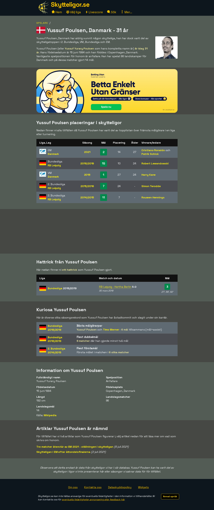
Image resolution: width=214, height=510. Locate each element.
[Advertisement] (107, 231)
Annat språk (170, 496)
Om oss (73, 487)
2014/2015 (87, 197)
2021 (87, 152)
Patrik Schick (150, 154)
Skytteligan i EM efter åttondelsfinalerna (63, 452)
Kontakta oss (93, 487)
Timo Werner (111, 329)
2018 (87, 174)
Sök (112, 12)
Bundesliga (62, 288)
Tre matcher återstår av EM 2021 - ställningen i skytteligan (74, 446)
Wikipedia (50, 415)
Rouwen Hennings (153, 197)
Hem (57, 12)
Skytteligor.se (70, 4)
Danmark (53, 154)
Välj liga (73, 12)
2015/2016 (87, 186)
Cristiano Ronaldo (153, 150)
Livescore (94, 12)
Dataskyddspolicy (120, 487)
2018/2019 (87, 163)
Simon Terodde (151, 186)
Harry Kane (148, 174)
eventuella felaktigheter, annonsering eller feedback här (93, 499)
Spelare (42, 22)
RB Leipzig (54, 165)
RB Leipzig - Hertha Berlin (115, 286)
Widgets (143, 487)
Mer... (126, 12)
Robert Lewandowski (155, 163)
